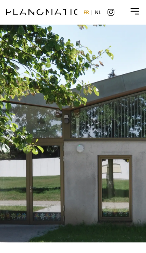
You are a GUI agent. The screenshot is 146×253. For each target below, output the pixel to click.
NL (98, 12)
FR (86, 12)
